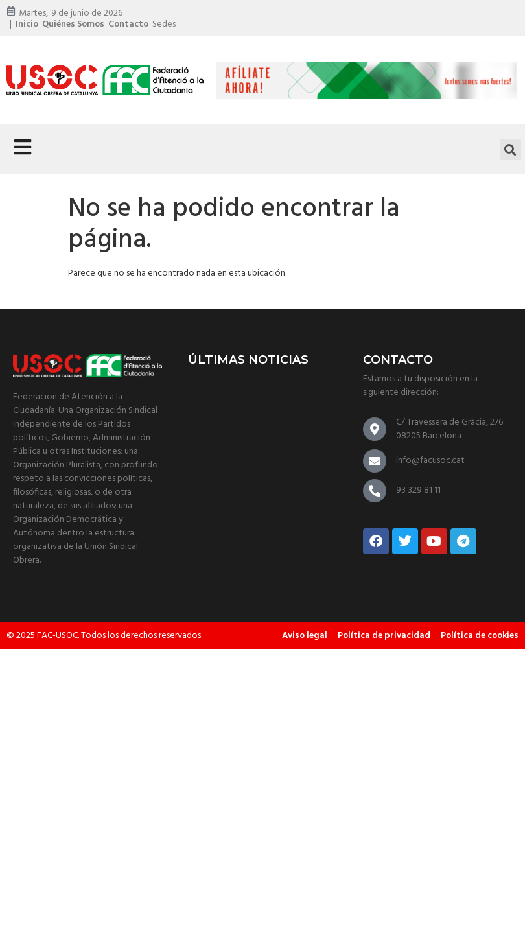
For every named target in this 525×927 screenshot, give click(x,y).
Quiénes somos (73, 24)
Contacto (128, 24)
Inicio (27, 24)
